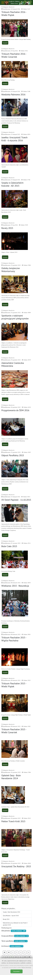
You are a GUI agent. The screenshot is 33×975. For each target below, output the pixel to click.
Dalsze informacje (26, 967)
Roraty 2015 (7, 228)
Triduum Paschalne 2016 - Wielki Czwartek (13, 55)
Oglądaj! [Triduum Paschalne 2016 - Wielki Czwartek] (5, 83)
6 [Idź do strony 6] (28, 952)
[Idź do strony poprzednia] (8, 952)
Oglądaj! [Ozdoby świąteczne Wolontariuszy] (5, 304)
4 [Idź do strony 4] (20, 952)
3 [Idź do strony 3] (16, 952)
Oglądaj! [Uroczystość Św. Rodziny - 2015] (5, 902)
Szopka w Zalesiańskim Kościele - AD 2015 (12, 184)
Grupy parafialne (7, 936)
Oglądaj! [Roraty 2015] (5, 257)
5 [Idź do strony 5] (24, 952)
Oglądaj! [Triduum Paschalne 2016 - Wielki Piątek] (5, 43)
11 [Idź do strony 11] (20, 957)
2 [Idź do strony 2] (12, 952)
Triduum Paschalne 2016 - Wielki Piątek (13, 13)
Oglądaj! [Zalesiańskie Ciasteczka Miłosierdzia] (5, 399)
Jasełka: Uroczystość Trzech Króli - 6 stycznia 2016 (14, 139)
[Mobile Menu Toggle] (2, 2)
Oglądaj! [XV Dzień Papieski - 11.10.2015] (5, 535)
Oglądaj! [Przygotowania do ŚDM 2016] (5, 444)
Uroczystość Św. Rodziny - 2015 (16, 866)
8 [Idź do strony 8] (7, 957)
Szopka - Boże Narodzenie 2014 (11, 912)
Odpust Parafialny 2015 (12, 455)
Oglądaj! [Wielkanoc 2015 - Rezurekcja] (5, 626)
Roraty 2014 (6, 919)
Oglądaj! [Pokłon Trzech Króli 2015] (5, 855)
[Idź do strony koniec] (29, 957)
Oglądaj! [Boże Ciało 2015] (5, 575)
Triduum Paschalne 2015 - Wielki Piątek (13, 685)
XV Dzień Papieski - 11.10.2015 (16, 499)
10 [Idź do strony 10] (16, 957)
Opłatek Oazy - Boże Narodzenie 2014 (11, 777)
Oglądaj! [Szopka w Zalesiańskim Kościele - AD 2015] (5, 217)
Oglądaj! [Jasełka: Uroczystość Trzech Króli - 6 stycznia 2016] (5, 172)
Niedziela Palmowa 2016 (13, 94)
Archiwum (5, 946)
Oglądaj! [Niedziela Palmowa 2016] (5, 126)
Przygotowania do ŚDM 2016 (15, 410)
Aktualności (11, 7)
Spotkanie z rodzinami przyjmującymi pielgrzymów (15, 317)
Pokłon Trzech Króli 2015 (13, 821)
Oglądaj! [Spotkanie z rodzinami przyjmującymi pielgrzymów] (5, 352)
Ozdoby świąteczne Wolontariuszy (10, 270)
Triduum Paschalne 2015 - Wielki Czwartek (13, 731)
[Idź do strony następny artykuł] (25, 957)
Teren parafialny (7, 941)
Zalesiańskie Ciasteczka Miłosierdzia (12, 364)
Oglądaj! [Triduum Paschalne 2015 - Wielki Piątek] (5, 718)
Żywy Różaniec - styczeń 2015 (11, 915)
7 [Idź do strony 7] (3, 957)
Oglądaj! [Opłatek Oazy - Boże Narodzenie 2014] (5, 810)
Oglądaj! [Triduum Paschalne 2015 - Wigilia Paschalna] (5, 672)
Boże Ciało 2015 (9, 546)
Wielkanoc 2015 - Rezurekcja (15, 585)
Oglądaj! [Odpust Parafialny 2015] (5, 489)
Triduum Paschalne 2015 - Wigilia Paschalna (13, 639)
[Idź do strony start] (4, 952)
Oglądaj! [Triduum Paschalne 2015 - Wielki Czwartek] (5, 764)
